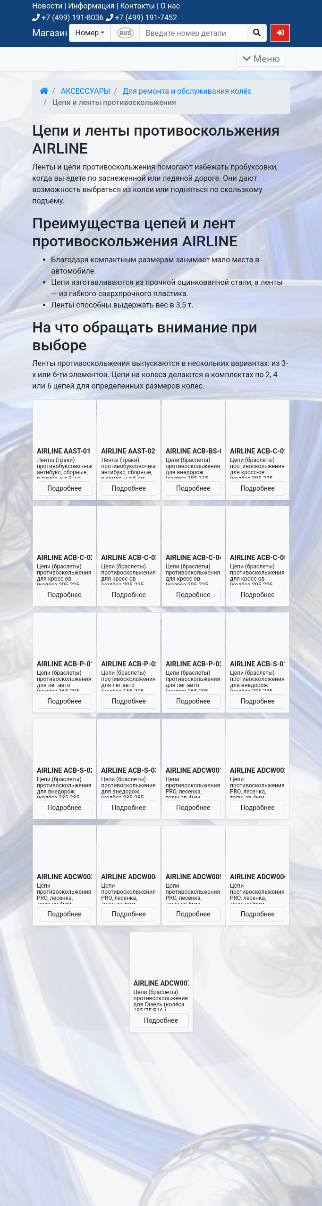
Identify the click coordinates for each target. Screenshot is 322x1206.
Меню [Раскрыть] (261, 59)
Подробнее (64, 488)
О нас (170, 5)
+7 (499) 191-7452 (141, 17)
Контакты (137, 5)
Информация (91, 5)
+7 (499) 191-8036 (67, 17)
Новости (47, 5)
